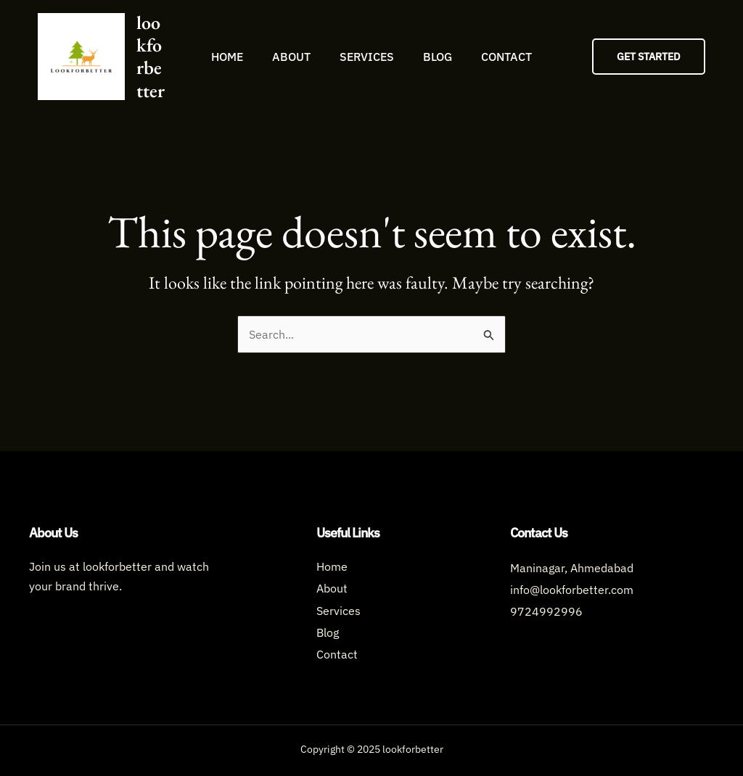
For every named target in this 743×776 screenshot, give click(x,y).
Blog (437, 56)
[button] (648, 56)
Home (227, 56)
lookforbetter (150, 56)
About (291, 56)
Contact (506, 56)
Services (367, 56)
